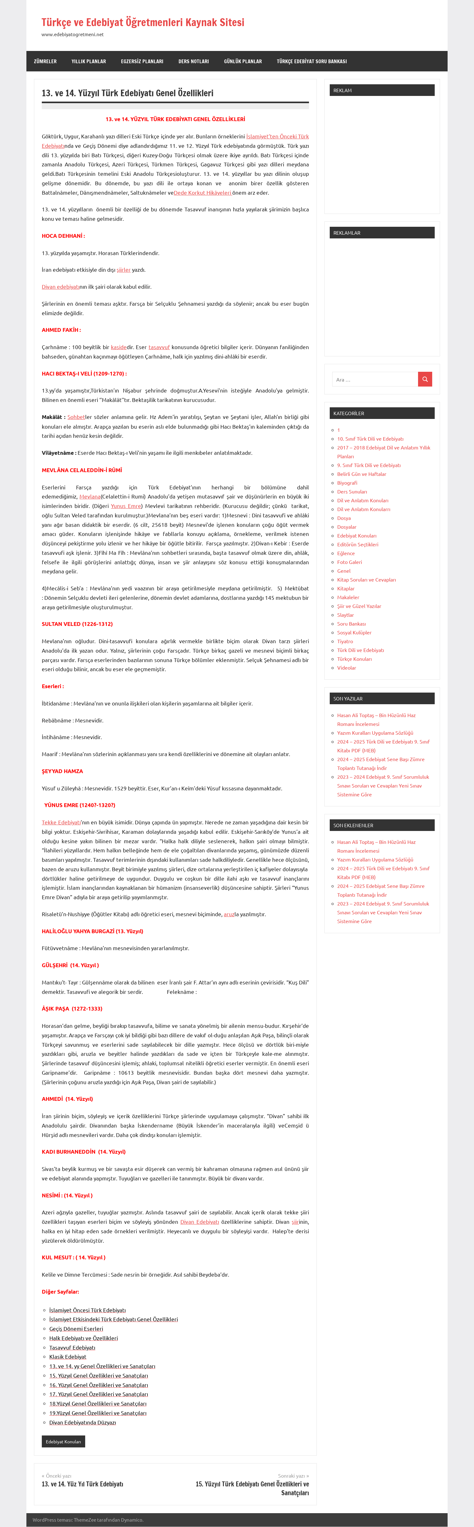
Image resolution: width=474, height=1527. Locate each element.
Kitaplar (346, 588)
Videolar (346, 667)
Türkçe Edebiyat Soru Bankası (312, 61)
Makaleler (348, 597)
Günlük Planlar (243, 61)
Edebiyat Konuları (65, 1442)
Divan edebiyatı (61, 286)
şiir (295, 1221)
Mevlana (90, 496)
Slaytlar (345, 614)
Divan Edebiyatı (199, 1221)
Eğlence (346, 553)
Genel (343, 570)
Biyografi (347, 482)
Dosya (344, 518)
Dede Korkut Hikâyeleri (203, 192)
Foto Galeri (349, 562)
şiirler (124, 269)
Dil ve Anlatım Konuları (363, 500)
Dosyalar (346, 526)
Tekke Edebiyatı (61, 822)
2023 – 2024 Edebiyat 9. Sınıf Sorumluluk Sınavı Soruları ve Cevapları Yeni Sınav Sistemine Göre (383, 785)
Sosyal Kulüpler (354, 632)
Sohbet (76, 416)
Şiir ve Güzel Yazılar (359, 606)
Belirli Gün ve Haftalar (361, 474)
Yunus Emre (126, 505)
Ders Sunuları (352, 491)
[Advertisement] (382, 158)
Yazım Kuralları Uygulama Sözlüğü (375, 732)
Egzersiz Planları (142, 61)
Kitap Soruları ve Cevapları (366, 579)
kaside (119, 346)
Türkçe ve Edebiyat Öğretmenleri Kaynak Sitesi (162, 21)
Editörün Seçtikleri (357, 544)
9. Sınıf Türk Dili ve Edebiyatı (369, 465)
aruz (229, 914)
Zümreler (45, 61)
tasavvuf (159, 346)
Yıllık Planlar (89, 61)
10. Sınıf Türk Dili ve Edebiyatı (370, 438)
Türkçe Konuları (354, 658)
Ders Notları (194, 61)
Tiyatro (345, 641)
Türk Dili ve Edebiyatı (360, 650)
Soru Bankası (351, 623)
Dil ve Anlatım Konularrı (363, 509)
